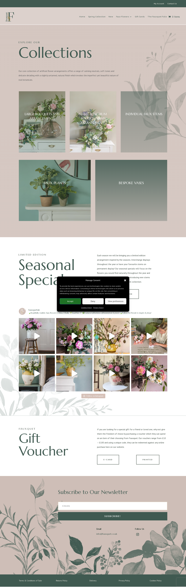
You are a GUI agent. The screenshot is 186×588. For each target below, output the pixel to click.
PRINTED (148, 461)
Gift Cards (140, 17)
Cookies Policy (86, 308)
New (111, 17)
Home (82, 17)
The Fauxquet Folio (157, 17)
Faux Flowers (122, 17)
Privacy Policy (98, 308)
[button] (125, 280)
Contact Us (172, 4)
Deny (93, 301)
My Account (159, 4)
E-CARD (108, 461)
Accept (70, 301)
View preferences (115, 301)
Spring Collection (97, 17)
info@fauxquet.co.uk (106, 535)
